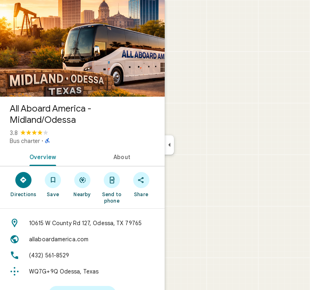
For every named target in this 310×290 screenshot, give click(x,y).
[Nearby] (82, 184)
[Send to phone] (111, 187)
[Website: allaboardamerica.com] (82, 239)
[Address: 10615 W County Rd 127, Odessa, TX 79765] (82, 223)
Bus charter (25, 141)
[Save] (53, 184)
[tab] (41, 156)
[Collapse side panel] (169, 145)
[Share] (141, 184)
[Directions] (23, 184)
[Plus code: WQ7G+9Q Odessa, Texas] (82, 271)
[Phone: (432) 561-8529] (82, 255)
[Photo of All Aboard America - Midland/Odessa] (82, 48)
